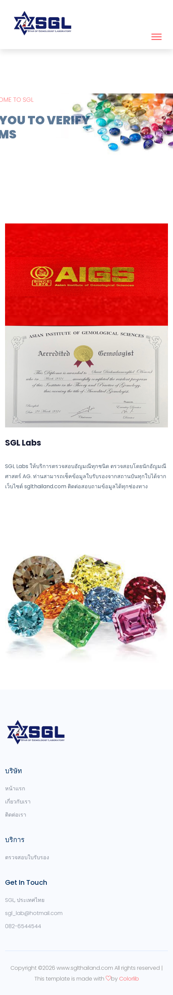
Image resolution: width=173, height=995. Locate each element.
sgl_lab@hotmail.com (34, 913)
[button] (156, 35)
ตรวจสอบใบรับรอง (27, 857)
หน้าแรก (15, 788)
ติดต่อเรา (15, 815)
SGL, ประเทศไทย (24, 900)
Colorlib (129, 979)
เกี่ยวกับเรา (18, 801)
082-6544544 (23, 926)
